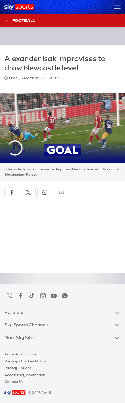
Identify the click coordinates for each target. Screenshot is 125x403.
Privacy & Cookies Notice (25, 361)
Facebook (21, 295)
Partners (13, 312)
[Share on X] (28, 192)
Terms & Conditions (20, 354)
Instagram (43, 295)
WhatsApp (65, 295)
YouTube (54, 295)
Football (19, 20)
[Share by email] (61, 192)
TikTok (32, 295)
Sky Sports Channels (26, 325)
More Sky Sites (20, 338)
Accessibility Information (24, 374)
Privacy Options (17, 368)
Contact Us (13, 381)
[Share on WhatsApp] (44, 192)
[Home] (19, 7)
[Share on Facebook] (11, 192)
